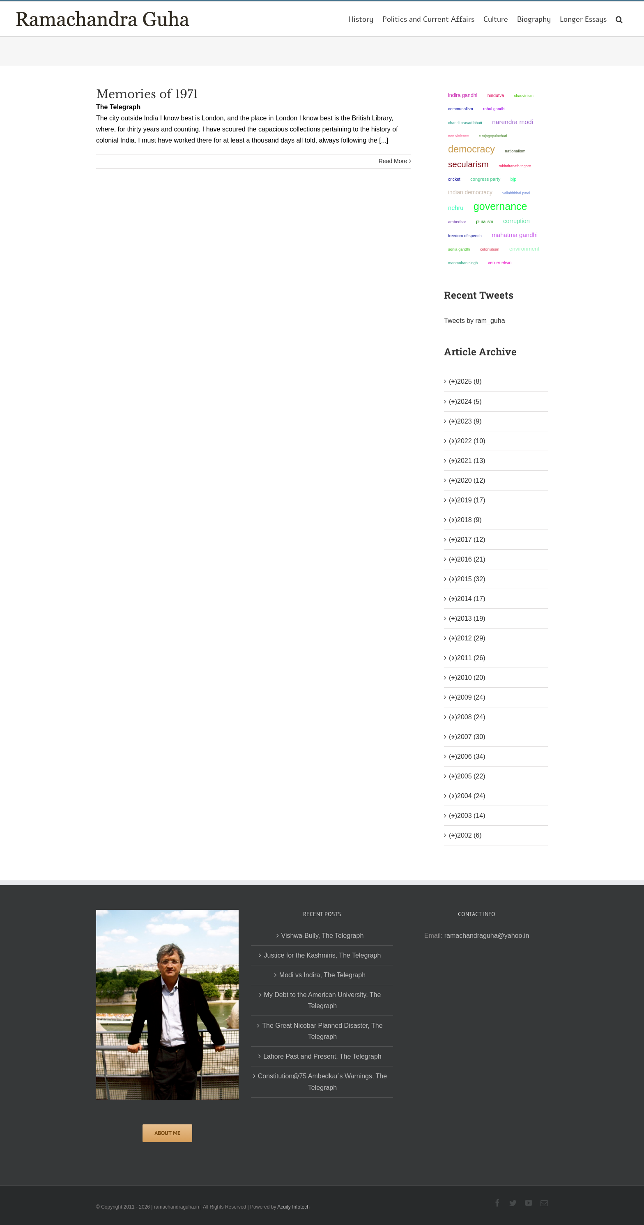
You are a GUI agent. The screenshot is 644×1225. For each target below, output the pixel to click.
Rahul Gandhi (494, 108)
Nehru (455, 208)
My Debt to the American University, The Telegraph (322, 1000)
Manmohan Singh (463, 262)
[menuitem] (360, 19)
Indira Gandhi (462, 95)
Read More (393, 161)
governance (500, 206)
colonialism (489, 249)
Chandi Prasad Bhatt (465, 122)
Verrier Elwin (500, 262)
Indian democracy (470, 192)
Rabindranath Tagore (515, 166)
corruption (516, 221)
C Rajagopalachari (493, 136)
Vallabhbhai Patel (516, 193)
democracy (471, 149)
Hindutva (496, 95)
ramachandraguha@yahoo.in (486, 935)
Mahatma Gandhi (515, 234)
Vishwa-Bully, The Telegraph (322, 935)
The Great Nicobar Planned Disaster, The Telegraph (322, 1031)
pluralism (484, 221)
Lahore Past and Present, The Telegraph (322, 1056)
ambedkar (457, 221)
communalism (460, 108)
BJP (513, 179)
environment (524, 249)
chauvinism (524, 95)
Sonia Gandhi (459, 249)
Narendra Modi (512, 121)
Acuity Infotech (293, 1207)
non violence (458, 136)
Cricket (454, 179)
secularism (468, 164)
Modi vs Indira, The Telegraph (322, 975)
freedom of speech (465, 235)
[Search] (619, 19)
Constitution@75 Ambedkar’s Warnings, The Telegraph (322, 1082)
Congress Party (485, 179)
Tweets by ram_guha (474, 320)
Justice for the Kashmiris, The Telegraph (322, 955)
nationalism (515, 151)
